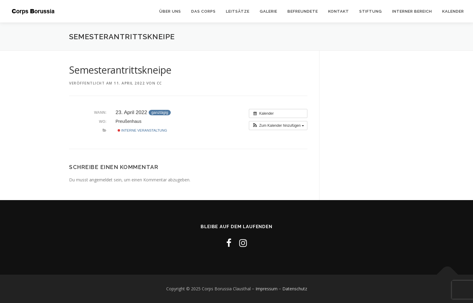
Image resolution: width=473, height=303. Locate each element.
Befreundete (302, 11)
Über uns (170, 11)
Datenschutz (294, 289)
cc (159, 83)
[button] (278, 125)
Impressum (267, 289)
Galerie (268, 11)
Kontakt (338, 11)
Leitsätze (237, 11)
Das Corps (203, 11)
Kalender (453, 11)
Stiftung (370, 11)
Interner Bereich (412, 11)
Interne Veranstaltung (142, 130)
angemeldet (101, 180)
